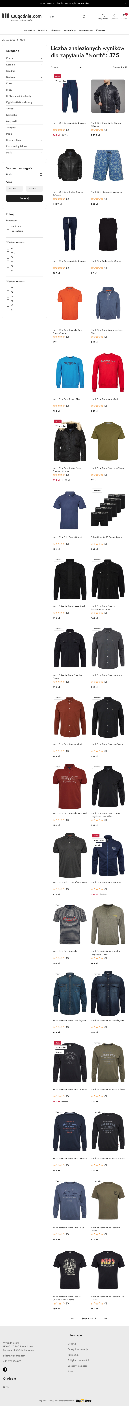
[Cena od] (14, 189)
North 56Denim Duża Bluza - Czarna (70, 1089)
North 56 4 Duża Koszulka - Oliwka (107, 468)
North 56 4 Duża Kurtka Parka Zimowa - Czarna (67, 470)
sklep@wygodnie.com (14, 1355)
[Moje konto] (103, 17)
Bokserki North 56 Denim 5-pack (106, 537)
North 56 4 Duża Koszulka (65, 951)
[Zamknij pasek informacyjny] (125, 3)
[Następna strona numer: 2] (105, 1318)
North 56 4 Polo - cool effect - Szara (70, 882)
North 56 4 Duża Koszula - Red (67, 744)
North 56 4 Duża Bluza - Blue (66, 399)
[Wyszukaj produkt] (67, 17)
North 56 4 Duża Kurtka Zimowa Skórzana (106, 125)
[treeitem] (24, 58)
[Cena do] (34, 189)
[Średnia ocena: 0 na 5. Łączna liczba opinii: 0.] (61, 130)
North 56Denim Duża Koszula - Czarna (67, 677)
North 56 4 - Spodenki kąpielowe (106, 192)
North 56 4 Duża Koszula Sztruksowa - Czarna (103, 608)
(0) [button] (67, 130)
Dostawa (72, 1343)
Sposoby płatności (77, 1366)
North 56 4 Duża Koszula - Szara (106, 675)
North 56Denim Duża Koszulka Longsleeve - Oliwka (105, 953)
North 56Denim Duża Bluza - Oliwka (108, 1089)
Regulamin (73, 1354)
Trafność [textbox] (54, 67)
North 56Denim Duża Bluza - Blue (68, 1227)
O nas (6, 1387)
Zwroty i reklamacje (78, 1349)
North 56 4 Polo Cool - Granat (67, 537)
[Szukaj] (41, 175)
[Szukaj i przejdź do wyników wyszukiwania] (84, 17)
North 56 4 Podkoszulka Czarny (106, 261)
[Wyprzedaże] (86, 31)
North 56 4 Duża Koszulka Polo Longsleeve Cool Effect (106, 815)
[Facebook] (5, 1369)
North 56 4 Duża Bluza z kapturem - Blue (108, 332)
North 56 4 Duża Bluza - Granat (106, 882)
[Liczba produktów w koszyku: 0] (124, 17)
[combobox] (66, 67)
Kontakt (71, 1371)
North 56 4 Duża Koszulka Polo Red (70, 813)
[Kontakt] (100, 31)
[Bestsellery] (70, 31)
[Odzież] (29, 31)
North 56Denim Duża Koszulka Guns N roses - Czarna (67, 1298)
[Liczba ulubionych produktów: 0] (114, 17)
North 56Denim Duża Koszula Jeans (69, 1020)
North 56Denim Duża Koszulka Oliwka (105, 1229)
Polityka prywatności (78, 1360)
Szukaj (24, 198)
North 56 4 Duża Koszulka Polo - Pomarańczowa (68, 332)
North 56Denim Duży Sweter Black (69, 606)
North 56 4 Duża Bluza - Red (104, 399)
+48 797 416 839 (12, 1361)
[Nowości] (55, 31)
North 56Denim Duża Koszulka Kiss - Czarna (107, 1298)
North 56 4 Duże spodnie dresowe (69, 123)
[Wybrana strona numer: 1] (89, 1318)
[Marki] (43, 31)
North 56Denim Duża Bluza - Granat (70, 1158)
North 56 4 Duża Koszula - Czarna (107, 744)
